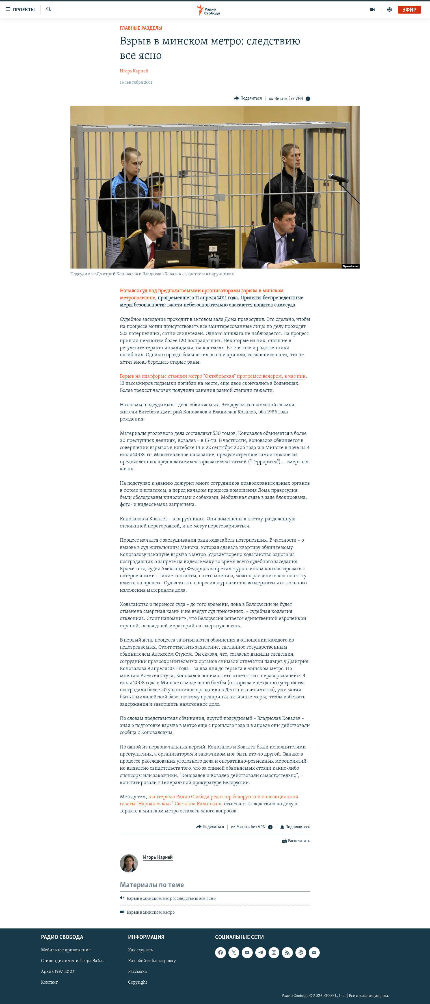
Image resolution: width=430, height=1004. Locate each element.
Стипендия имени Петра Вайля (73, 961)
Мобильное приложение (66, 950)
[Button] (248, 98)
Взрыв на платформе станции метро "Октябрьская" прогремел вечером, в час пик (213, 376)
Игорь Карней (134, 71)
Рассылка (137, 972)
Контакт (49, 983)
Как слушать (140, 950)
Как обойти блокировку (152, 961)
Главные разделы (141, 28)
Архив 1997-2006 (58, 972)
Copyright (137, 983)
